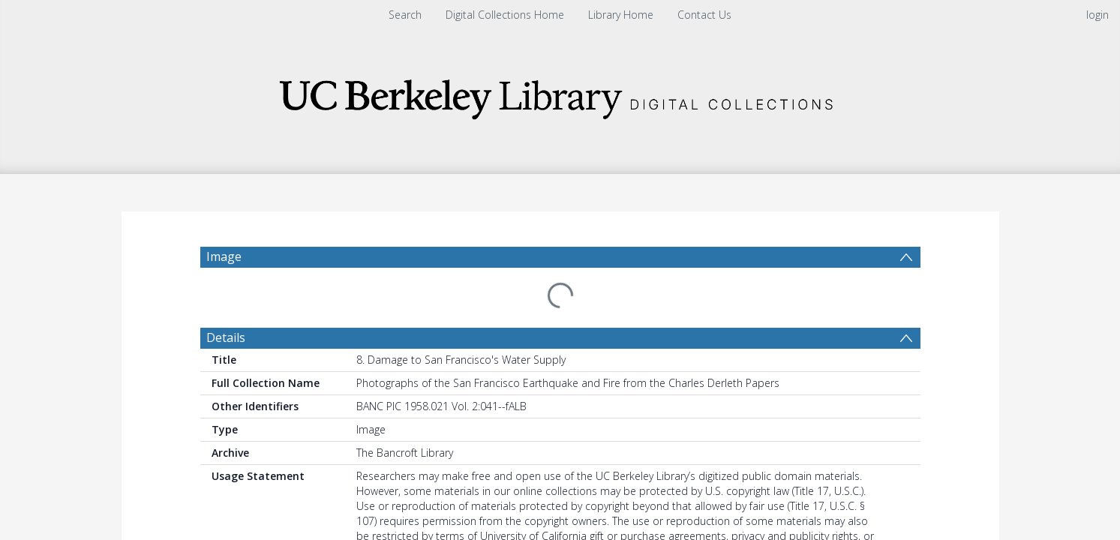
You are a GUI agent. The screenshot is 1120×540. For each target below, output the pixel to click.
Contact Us (704, 15)
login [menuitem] (1097, 15)
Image (224, 256)
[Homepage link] (560, 94)
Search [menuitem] (405, 15)
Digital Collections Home (505, 15)
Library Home (620, 15)
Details (225, 301)
